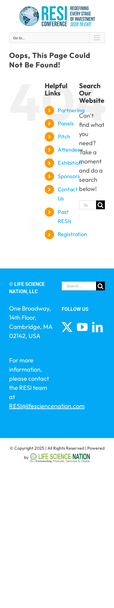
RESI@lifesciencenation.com (47, 406)
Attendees (70, 149)
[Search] (100, 204)
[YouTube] (82, 327)
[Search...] (87, 204)
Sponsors (69, 176)
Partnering (71, 110)
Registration (72, 234)
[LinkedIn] (97, 327)
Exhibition (70, 162)
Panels (66, 123)
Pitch (64, 136)
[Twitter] (67, 327)
